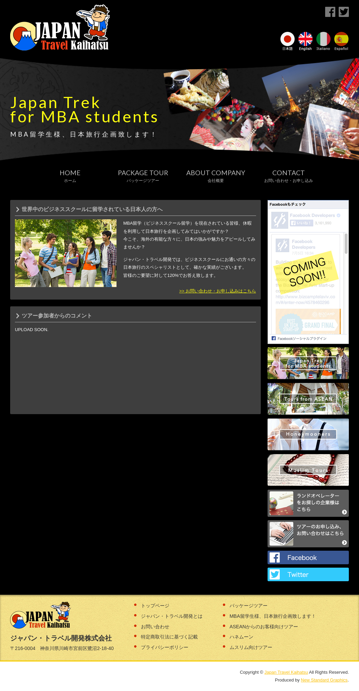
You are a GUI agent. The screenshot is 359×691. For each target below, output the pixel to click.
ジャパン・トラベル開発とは (172, 616)
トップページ (155, 605)
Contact (288, 176)
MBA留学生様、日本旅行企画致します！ (273, 616)
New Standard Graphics (324, 680)
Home (70, 176)
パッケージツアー (249, 605)
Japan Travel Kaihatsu (286, 672)
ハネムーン (241, 636)
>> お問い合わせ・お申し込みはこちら (217, 290)
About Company (215, 176)
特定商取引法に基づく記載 (169, 636)
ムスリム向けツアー (251, 647)
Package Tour (143, 176)
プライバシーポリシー (164, 647)
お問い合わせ (155, 626)
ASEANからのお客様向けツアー (264, 626)
